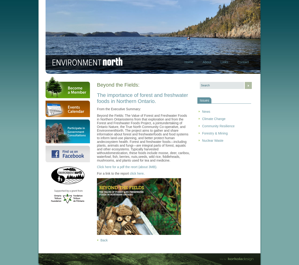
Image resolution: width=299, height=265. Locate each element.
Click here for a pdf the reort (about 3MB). (127, 167)
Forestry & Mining (215, 133)
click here (137, 173)
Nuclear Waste (212, 140)
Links (224, 62)
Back (104, 240)
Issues (204, 100)
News (206, 111)
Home (189, 62)
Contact (243, 62)
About (207, 62)
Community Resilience (218, 126)
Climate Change (213, 119)
